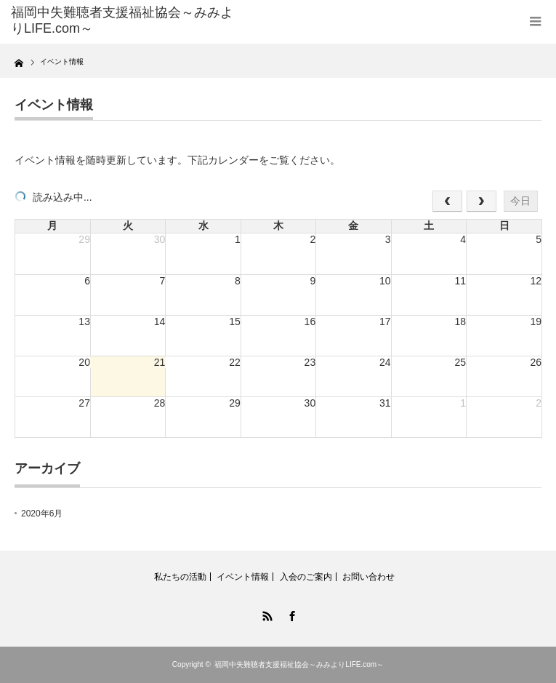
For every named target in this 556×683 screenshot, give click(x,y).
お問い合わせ (368, 576)
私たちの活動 (180, 576)
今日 (520, 201)
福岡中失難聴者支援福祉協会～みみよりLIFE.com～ (299, 664)
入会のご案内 (306, 576)
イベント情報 (243, 576)
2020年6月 (42, 513)
